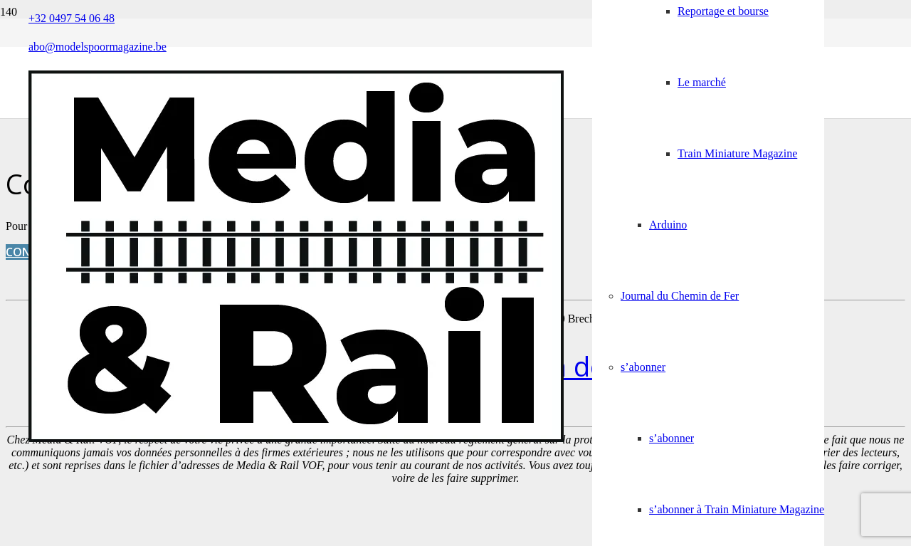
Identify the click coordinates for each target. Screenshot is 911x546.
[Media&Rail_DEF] (296, 438)
